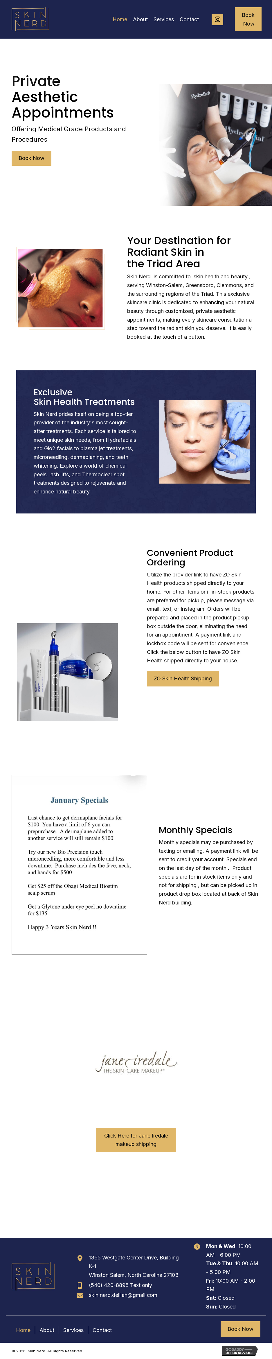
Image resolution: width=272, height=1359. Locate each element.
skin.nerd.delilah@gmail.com (123, 1295)
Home (23, 1330)
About (46, 1330)
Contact (102, 1330)
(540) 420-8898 (109, 1285)
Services (73, 1330)
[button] (217, 19)
